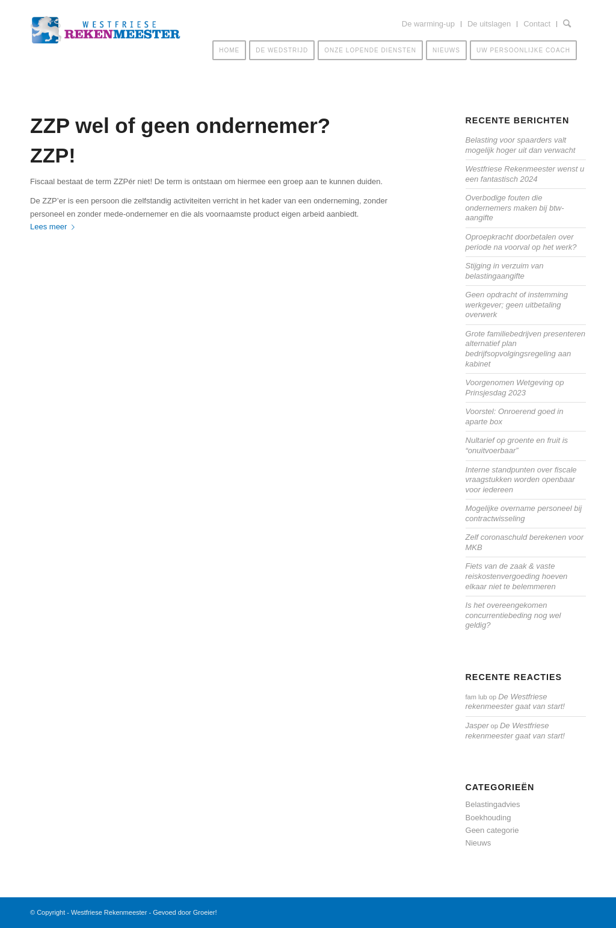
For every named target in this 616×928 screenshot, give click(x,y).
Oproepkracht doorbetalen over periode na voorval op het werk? (521, 242)
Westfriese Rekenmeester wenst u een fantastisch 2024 (525, 174)
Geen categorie (492, 830)
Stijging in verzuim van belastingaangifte (505, 270)
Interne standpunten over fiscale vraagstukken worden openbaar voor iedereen (521, 479)
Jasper (477, 725)
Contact (536, 23)
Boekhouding (488, 817)
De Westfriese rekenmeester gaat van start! (515, 701)
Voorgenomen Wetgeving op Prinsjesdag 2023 (515, 387)
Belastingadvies (493, 804)
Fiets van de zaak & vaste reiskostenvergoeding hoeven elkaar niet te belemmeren (517, 575)
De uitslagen (489, 23)
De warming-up (428, 23)
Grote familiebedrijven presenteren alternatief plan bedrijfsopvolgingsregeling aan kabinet (525, 348)
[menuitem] (428, 24)
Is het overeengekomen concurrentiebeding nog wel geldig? (513, 615)
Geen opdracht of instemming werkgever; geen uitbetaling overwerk (517, 304)
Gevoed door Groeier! (185, 912)
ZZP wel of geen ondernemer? (180, 125)
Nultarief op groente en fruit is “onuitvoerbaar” (517, 445)
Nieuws (478, 842)
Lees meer (54, 226)
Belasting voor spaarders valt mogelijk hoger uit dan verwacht (521, 145)
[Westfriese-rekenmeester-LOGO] (105, 37)
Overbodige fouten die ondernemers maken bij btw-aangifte (515, 207)
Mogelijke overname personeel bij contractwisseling (524, 513)
